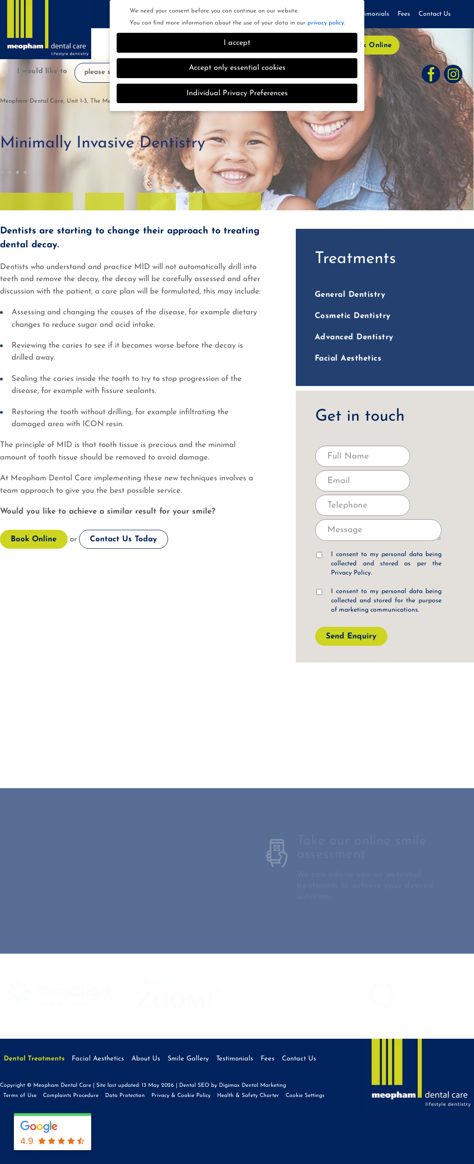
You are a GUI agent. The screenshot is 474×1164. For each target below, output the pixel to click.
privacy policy (325, 23)
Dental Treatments (34, 1058)
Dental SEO (194, 1085)
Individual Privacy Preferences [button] (237, 93)
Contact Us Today (123, 539)
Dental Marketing (264, 1085)
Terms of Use (20, 1095)
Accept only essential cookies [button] (237, 68)
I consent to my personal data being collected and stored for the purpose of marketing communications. (379, 600)
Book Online (370, 45)
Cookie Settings (305, 1095)
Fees (404, 14)
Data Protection (125, 1095)
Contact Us (434, 14)
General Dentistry (350, 295)
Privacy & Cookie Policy (181, 1095)
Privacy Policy (351, 573)
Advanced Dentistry (354, 337)
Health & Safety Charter (248, 1095)
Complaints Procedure (71, 1095)
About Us (145, 1058)
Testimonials (371, 14)
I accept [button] (237, 43)
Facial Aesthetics (348, 358)
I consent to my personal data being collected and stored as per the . (379, 563)
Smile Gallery (188, 1058)
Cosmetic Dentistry (353, 316)
